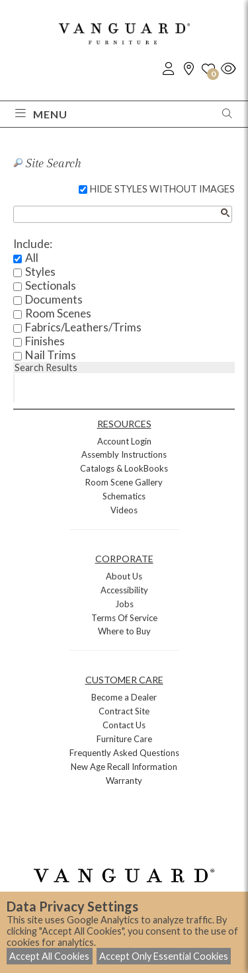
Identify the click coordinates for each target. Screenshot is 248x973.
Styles (40, 271)
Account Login (124, 441)
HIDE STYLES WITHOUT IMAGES (162, 188)
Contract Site (124, 711)
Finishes (45, 341)
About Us (124, 576)
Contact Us (124, 725)
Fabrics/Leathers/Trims (83, 327)
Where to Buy (124, 631)
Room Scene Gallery (124, 482)
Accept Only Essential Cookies (163, 956)
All (31, 258)
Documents (54, 299)
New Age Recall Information (124, 766)
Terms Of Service (124, 618)
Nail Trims (50, 355)
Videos (124, 510)
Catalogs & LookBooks (124, 468)
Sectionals (50, 285)
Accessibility (124, 590)
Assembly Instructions (124, 454)
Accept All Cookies (49, 956)
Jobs (124, 604)
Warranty (124, 780)
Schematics (124, 496)
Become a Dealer (124, 697)
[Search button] (225, 213)
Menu (41, 114)
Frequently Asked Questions (124, 752)
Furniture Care (124, 739)
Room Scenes (58, 313)
